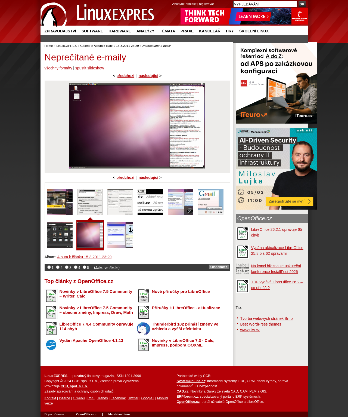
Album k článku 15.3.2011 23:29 (116, 45)
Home (49, 45)
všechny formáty (58, 68)
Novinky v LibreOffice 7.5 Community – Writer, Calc (96, 293)
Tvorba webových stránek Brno (266, 318)
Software (92, 31)
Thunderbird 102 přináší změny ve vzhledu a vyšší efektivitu (185, 326)
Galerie (85, 45)
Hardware (119, 31)
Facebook (118, 398)
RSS (91, 398)
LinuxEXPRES (66, 45)
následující (148, 75)
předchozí (125, 75)
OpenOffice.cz (254, 218)
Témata (167, 31)
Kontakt (50, 398)
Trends (102, 398)
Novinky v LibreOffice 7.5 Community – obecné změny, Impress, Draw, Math (96, 310)
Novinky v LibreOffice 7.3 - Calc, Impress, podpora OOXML (183, 342)
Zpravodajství (60, 31)
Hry (230, 31)
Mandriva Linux (119, 414)
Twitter (133, 398)
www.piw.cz (250, 330)
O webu (79, 398)
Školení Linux (254, 31)
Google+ (147, 398)
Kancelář (209, 31)
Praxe (187, 31)
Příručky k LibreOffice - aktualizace (186, 307)
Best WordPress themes (260, 324)
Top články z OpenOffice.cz (79, 281)
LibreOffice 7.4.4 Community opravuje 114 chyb (96, 326)
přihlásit (191, 3)
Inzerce (64, 398)
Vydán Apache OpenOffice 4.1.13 (91, 340)
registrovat (206, 3)
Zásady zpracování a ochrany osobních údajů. (80, 391)
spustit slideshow (89, 68)
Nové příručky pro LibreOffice (181, 291)
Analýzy (145, 31)
